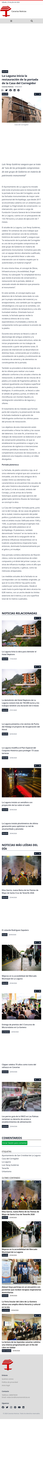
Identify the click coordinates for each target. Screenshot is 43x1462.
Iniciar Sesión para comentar (14, 1143)
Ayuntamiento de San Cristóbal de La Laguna (21, 1155)
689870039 (13, 1395)
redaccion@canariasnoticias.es (18, 1397)
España (4, 935)
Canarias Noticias (8, 87)
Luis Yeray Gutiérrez (10, 1165)
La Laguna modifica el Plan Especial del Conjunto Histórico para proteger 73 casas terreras (20, 751)
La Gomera (5, 1032)
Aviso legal (6, 1385)
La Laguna (6, 1162)
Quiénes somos (7, 1379)
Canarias (5, 1072)
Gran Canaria (6, 1351)
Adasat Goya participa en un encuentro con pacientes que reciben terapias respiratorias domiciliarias (21, 1290)
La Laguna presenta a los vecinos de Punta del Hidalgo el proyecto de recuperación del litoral (21, 727)
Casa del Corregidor (10, 1158)
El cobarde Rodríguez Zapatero (15, 930)
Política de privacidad (10, 1382)
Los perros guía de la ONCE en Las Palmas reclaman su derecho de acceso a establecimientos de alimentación (20, 1119)
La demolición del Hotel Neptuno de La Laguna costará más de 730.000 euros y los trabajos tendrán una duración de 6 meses (20, 703)
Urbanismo (6, 1171)
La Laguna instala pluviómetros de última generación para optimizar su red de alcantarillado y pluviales (20, 826)
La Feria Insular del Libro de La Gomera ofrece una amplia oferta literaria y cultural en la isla (21, 1304)
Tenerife (5, 72)
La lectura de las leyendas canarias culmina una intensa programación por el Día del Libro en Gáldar (21, 1345)
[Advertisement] (21, 46)
